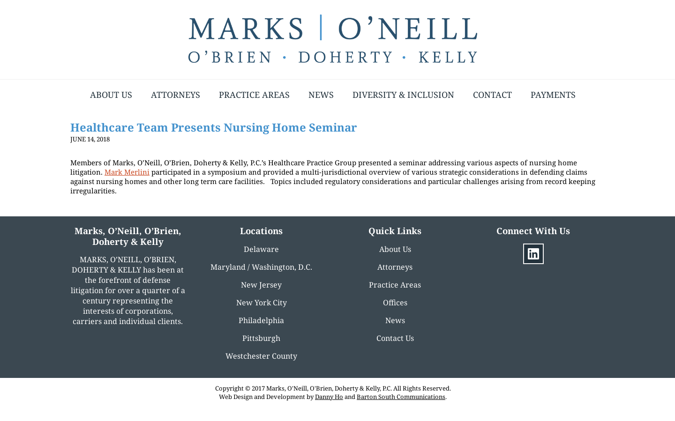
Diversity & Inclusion (403, 94)
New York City (261, 302)
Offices (395, 302)
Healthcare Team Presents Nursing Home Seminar (213, 127)
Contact (492, 94)
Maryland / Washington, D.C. (261, 267)
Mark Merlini (127, 172)
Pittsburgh (261, 338)
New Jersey (261, 285)
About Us (111, 94)
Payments (553, 94)
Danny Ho (329, 396)
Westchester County (261, 356)
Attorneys (175, 94)
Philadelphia (261, 320)
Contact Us (395, 338)
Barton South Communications (401, 396)
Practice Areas (254, 94)
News (321, 94)
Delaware (261, 249)
